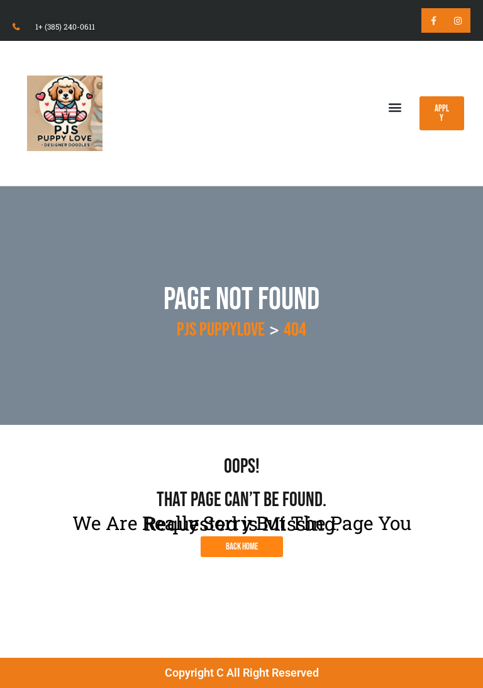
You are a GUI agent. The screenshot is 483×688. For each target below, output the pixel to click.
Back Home (242, 546)
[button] (394, 106)
